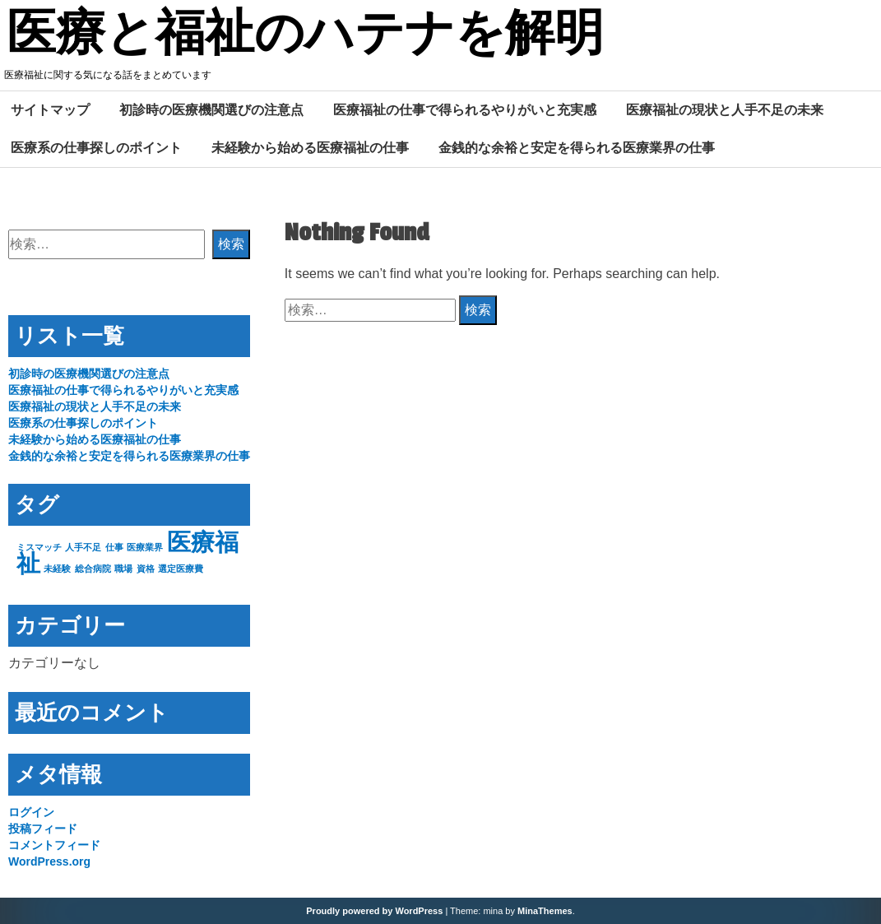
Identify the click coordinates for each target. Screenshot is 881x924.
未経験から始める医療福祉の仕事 (310, 147)
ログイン (31, 812)
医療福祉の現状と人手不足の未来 (724, 109)
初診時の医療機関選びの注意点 (211, 109)
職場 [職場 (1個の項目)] (123, 568)
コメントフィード (54, 845)
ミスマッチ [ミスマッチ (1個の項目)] (39, 547)
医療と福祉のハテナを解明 (305, 35)
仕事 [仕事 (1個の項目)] (114, 547)
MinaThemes (545, 911)
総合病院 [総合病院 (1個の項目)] (93, 568)
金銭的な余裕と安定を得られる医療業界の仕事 (576, 147)
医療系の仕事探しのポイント (96, 147)
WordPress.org (49, 861)
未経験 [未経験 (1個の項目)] (57, 568)
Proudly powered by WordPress (374, 911)
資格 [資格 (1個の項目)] (146, 568)
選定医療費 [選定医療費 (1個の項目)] (180, 568)
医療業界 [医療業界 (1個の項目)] (145, 547)
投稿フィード (42, 828)
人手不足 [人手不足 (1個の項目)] (83, 547)
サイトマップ (50, 109)
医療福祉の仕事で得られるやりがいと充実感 (464, 109)
